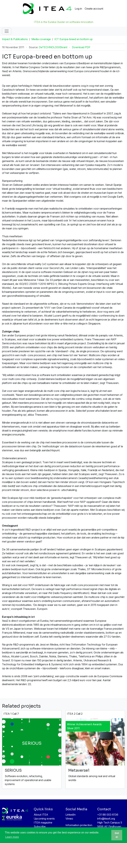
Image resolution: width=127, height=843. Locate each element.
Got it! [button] (117, 835)
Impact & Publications (15, 39)
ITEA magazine (43, 822)
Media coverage (41, 39)
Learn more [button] (12, 837)
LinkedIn (70, 814)
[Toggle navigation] (6, 31)
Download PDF (81, 47)
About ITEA (41, 814)
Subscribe (40, 826)
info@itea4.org (106, 818)
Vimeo (69, 818)
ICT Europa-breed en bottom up (73, 39)
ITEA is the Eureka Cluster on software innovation (63, 22)
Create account (94, 8)
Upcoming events (44, 818)
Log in (78, 8)
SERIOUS (13, 770)
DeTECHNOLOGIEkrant (53, 47)
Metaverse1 (78, 770)
